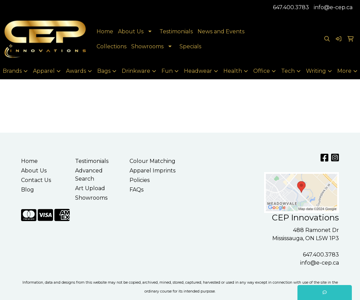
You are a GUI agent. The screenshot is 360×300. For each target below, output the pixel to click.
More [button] (344, 71)
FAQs (136, 189)
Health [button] (232, 71)
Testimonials (176, 31)
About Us (130, 31)
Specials (190, 46)
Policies (140, 180)
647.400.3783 (291, 7)
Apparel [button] (44, 71)
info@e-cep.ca (333, 7)
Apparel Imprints (152, 170)
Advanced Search (89, 174)
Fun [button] (167, 71)
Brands (12, 71)
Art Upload (90, 188)
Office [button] (261, 71)
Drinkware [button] (136, 71)
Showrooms (147, 46)
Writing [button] (316, 71)
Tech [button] (288, 71)
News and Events (221, 31)
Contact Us (36, 180)
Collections (111, 46)
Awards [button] (76, 71)
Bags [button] (103, 71)
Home (105, 31)
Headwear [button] (198, 71)
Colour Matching (152, 161)
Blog (27, 189)
